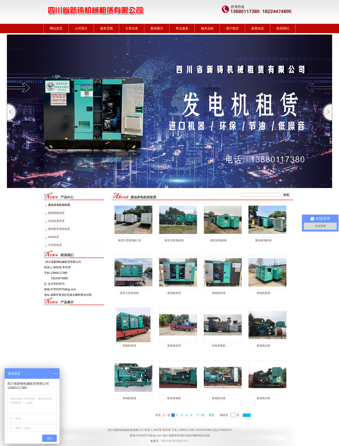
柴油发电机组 (263, 240)
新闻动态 (257, 28)
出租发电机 (219, 345)
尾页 (211, 415)
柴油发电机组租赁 (59, 205)
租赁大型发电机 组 (129, 240)
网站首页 (56, 28)
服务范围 (106, 28)
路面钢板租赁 (56, 213)
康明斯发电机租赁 (59, 229)
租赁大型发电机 (129, 293)
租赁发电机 (174, 398)
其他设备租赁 (56, 221)
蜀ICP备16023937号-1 (175, 441)
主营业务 (131, 28)
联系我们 (282, 28)
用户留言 (232, 28)
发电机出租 (263, 345)
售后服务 (182, 28)
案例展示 (156, 28)
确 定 (247, 415)
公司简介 (81, 28)
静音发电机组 (219, 240)
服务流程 (207, 28)
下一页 (200, 415)
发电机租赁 (174, 293)
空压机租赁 (55, 245)
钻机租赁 (53, 237)
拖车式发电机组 (174, 240)
